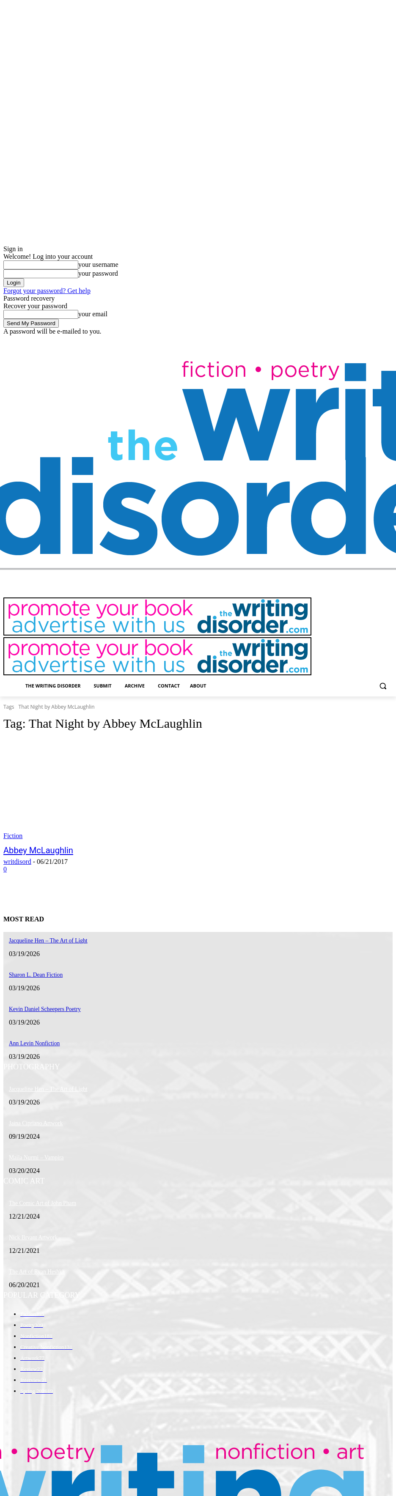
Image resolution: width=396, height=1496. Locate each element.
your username (98, 264)
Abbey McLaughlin (32, 850)
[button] (383, 686)
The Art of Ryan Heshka (33, 1262)
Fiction (12, 835)
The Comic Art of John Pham (39, 1195)
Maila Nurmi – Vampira (33, 1151)
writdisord (17, 860)
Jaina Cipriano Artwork (33, 1118)
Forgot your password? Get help (47, 290)
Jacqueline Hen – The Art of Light (43, 1084)
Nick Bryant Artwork (30, 1229)
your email (92, 314)
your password (98, 273)
